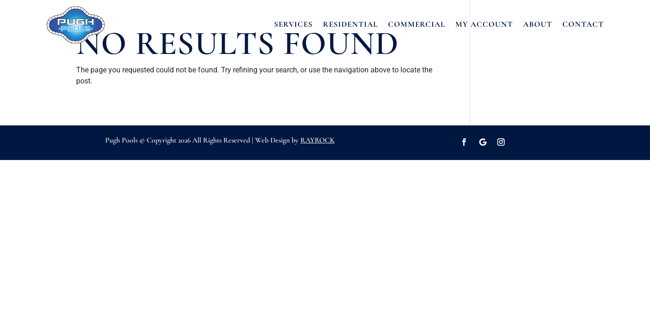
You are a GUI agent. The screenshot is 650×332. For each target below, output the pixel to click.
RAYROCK (317, 140)
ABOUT (537, 24)
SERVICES (293, 24)
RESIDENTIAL (350, 24)
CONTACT (583, 24)
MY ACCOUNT (484, 24)
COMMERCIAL (416, 24)
